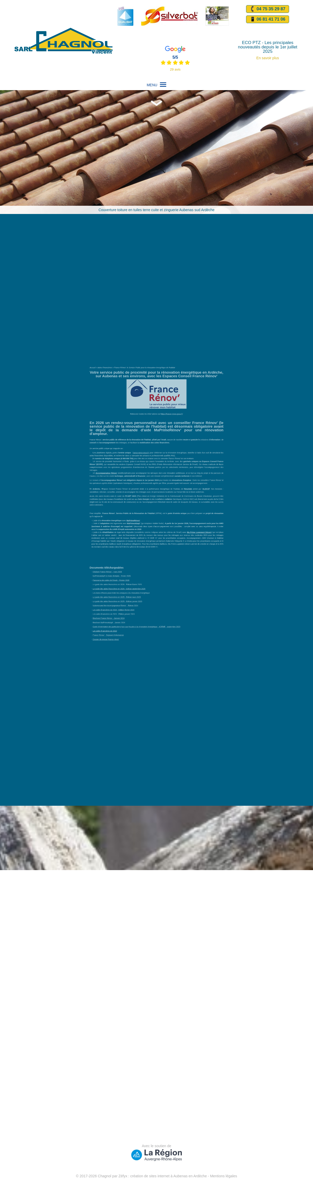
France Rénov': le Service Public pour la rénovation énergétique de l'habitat (148, 417)
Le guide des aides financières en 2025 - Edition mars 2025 (131, 563)
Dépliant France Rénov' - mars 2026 (125, 547)
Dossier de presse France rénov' (124, 590)
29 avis (175, 69)
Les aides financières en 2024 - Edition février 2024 (129, 572)
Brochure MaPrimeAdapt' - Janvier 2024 (126, 580)
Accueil (116, 417)
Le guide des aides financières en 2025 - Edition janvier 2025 (131, 566)
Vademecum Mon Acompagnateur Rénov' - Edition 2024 (130, 569)
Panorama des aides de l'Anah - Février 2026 (127, 553)
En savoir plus (267, 58)
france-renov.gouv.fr (146, 471)
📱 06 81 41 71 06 (267, 19)
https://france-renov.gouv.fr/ (166, 447)
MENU (156, 85)
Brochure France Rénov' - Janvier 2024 (126, 577)
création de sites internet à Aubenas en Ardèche (168, 1176)
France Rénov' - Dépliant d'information (126, 588)
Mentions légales (223, 1176)
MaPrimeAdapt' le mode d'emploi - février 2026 (128, 550)
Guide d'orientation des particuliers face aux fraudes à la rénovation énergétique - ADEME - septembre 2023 (144, 582)
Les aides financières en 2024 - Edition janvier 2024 (129, 574)
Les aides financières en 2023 (123, 585)
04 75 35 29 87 (267, 9)
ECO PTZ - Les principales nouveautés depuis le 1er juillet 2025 (267, 47)
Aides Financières (123, 417)
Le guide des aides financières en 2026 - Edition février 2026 (131, 555)
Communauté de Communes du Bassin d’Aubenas (178, 499)
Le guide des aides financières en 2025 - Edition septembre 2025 (133, 558)
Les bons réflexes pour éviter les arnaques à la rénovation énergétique (134, 561)
